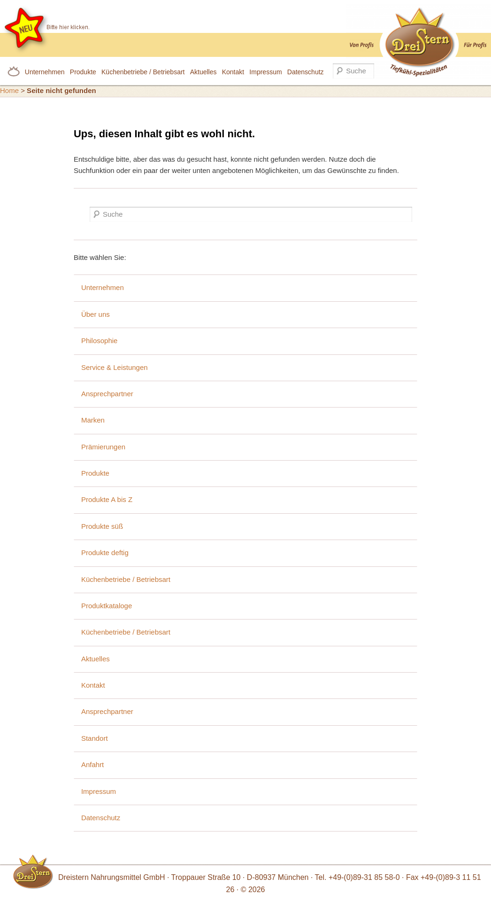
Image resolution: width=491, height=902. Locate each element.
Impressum (265, 72)
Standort (94, 738)
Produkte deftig (105, 553)
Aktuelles (203, 72)
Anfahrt (92, 765)
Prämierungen (103, 447)
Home (9, 90)
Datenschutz (305, 72)
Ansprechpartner (107, 394)
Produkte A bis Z (106, 499)
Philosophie (99, 341)
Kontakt (233, 72)
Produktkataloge (106, 606)
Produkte (83, 72)
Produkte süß (102, 526)
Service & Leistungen (114, 367)
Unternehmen (45, 72)
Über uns (95, 314)
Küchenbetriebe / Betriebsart (142, 72)
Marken (93, 420)
